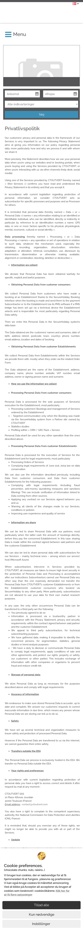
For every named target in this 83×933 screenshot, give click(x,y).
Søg (41, 114)
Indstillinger (41, 924)
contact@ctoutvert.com (35, 804)
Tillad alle (41, 905)
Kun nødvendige (41, 914)
